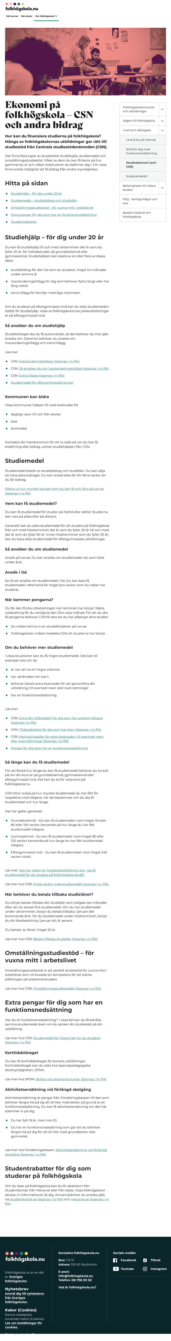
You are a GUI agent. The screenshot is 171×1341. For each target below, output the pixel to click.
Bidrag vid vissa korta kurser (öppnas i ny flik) (71, 1079)
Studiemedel (21, 200)
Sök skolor (27, 16)
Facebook (124, 1260)
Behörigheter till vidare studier (139, 187)
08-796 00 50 (81, 1280)
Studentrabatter (24, 222)
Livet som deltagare (137, 130)
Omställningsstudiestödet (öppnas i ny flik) (67, 988)
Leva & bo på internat (141, 139)
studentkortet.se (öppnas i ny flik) (36, 1199)
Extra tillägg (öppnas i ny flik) (41, 376)
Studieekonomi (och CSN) (141, 164)
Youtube (123, 1269)
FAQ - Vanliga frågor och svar (140, 201)
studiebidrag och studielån (55, 200)
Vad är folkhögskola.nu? (77, 1287)
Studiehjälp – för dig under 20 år (36, 193)
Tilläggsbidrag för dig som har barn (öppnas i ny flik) (60, 730)
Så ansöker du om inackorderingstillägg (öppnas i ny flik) (64, 368)
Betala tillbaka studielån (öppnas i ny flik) (65, 939)
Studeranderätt (137, 176)
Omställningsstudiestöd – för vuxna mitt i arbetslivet (52, 208)
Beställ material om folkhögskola (137, 214)
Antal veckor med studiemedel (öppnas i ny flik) (71, 884)
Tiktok (152, 1260)
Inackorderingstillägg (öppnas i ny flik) (49, 361)
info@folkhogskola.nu (75, 1276)
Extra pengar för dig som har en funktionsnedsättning (54, 215)
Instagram (155, 1269)
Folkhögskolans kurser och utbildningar (139, 109)
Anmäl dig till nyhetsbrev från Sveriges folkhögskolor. (24, 1298)
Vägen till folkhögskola (139, 120)
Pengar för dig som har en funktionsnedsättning (49, 748)
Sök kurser (12, 16)
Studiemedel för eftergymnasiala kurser (42, 383)
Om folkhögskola (46, 16)
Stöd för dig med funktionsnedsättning (141, 151)
